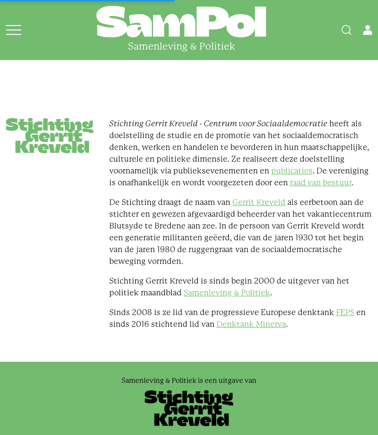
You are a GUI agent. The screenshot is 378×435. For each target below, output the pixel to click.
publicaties (292, 170)
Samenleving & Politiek (227, 292)
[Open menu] (13, 30)
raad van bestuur (320, 182)
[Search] (346, 30)
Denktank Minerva (251, 324)
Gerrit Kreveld (258, 202)
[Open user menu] (367, 30)
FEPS (345, 312)
